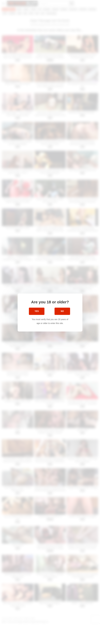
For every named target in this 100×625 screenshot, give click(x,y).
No (62, 311)
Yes (37, 311)
